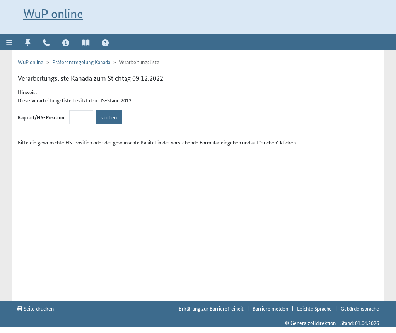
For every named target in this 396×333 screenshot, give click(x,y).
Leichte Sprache (314, 308)
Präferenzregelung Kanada (81, 62)
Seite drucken (35, 308)
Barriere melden (270, 308)
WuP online (53, 13)
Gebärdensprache (360, 308)
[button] (9, 42)
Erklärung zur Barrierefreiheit (211, 308)
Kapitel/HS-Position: (42, 117)
